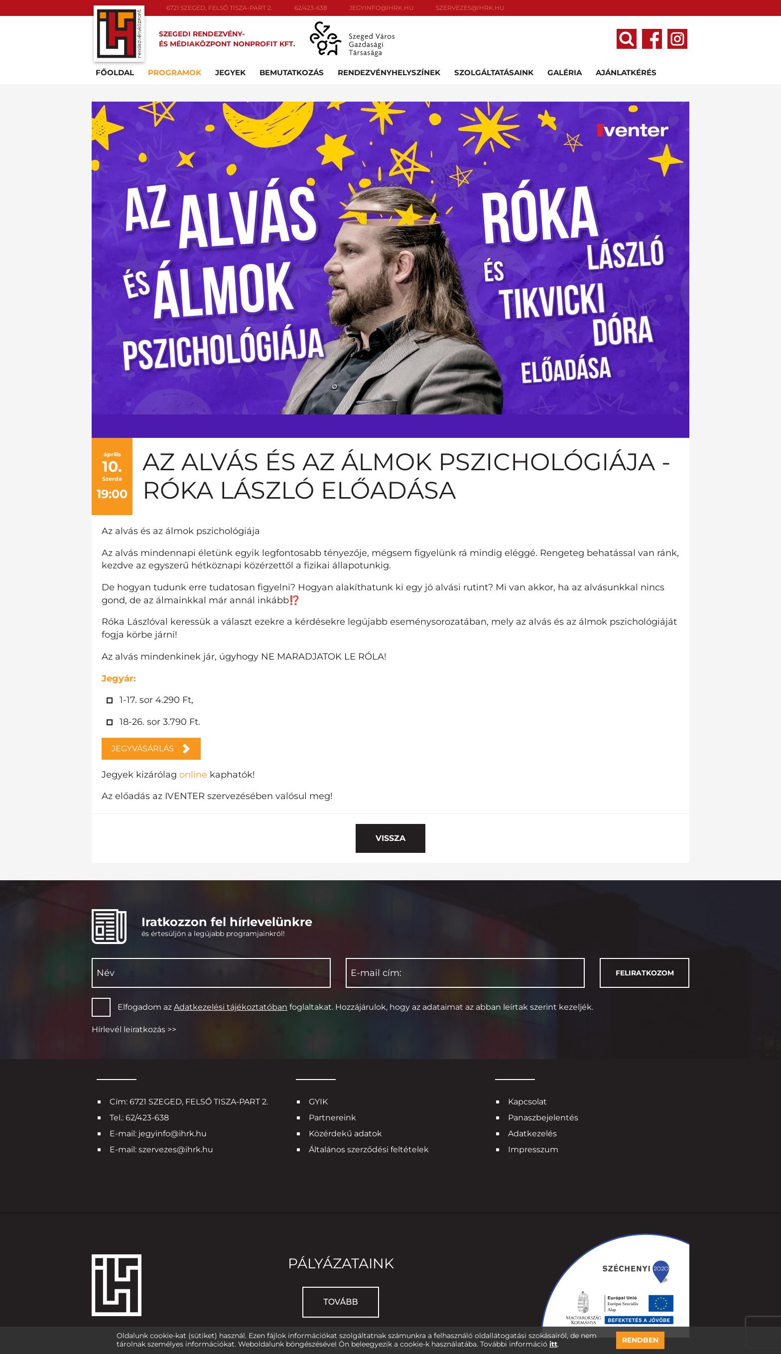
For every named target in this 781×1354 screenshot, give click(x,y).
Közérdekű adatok (345, 1132)
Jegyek (232, 71)
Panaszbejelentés (543, 1116)
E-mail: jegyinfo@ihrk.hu (158, 1132)
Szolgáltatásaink (495, 71)
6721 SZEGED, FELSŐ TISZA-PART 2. (219, 7)
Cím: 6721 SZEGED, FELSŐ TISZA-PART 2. (189, 1100)
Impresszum (533, 1148)
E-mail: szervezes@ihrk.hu (161, 1148)
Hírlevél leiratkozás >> (134, 1028)
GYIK (318, 1100)
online (193, 773)
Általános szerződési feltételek (369, 1148)
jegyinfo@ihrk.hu (381, 7)
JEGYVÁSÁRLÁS (143, 747)
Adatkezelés (532, 1132)
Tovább (340, 1301)
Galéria (566, 71)
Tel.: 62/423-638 (139, 1116)
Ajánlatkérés (628, 71)
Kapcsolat (527, 1100)
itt (553, 1344)
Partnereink (332, 1116)
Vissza (390, 837)
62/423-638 (310, 7)
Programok (176, 71)
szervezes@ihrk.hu (470, 7)
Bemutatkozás (293, 71)
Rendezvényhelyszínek (391, 71)
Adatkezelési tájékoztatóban (230, 1006)
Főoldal (117, 71)
